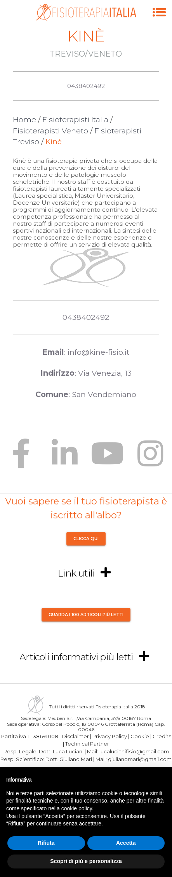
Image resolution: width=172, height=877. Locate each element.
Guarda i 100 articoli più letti (86, 614)
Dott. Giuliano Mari (68, 759)
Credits (162, 736)
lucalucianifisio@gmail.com (134, 751)
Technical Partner (87, 744)
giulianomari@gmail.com (140, 759)
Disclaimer (75, 736)
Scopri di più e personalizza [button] (86, 861)
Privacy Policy (109, 736)
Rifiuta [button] (46, 843)
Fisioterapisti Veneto (50, 130)
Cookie (139, 736)
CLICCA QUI (86, 538)
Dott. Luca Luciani (61, 751)
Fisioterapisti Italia (75, 119)
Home (24, 119)
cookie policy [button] (76, 808)
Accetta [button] (126, 843)
